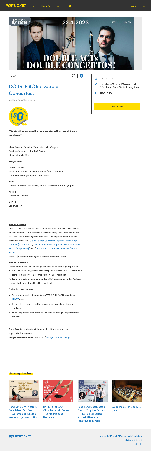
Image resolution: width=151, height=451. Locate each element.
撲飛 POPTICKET (20, 436)
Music (14, 76)
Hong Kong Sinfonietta (23, 99)
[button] (81, 76)
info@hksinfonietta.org (58, 337)
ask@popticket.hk (133, 440)
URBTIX (15, 299)
